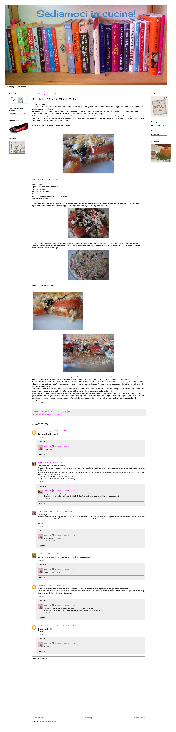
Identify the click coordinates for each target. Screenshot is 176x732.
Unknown (41, 431)
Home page (11, 87)
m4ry (40, 463)
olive (46, 414)
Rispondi (41, 437)
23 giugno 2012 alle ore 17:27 (65, 446)
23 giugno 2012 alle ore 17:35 (65, 605)
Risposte (43, 442)
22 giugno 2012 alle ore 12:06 (66, 626)
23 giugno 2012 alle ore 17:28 (65, 491)
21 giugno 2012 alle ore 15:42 (64, 511)
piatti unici (51, 414)
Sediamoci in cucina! (86, 13)
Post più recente (38, 718)
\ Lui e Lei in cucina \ (45, 511)
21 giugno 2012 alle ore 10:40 (56, 431)
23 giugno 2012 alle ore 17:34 (65, 569)
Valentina (47, 446)
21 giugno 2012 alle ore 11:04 (52, 463)
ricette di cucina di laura (46, 626)
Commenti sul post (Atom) (47, 721)
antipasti (41, 414)
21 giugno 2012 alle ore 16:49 (51, 554)
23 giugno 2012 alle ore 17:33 (65, 535)
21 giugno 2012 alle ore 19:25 (56, 586)
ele (39, 554)
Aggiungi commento (40, 658)
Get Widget (165, 136)
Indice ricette (22, 87)
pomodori (58, 414)
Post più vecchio (139, 718)
